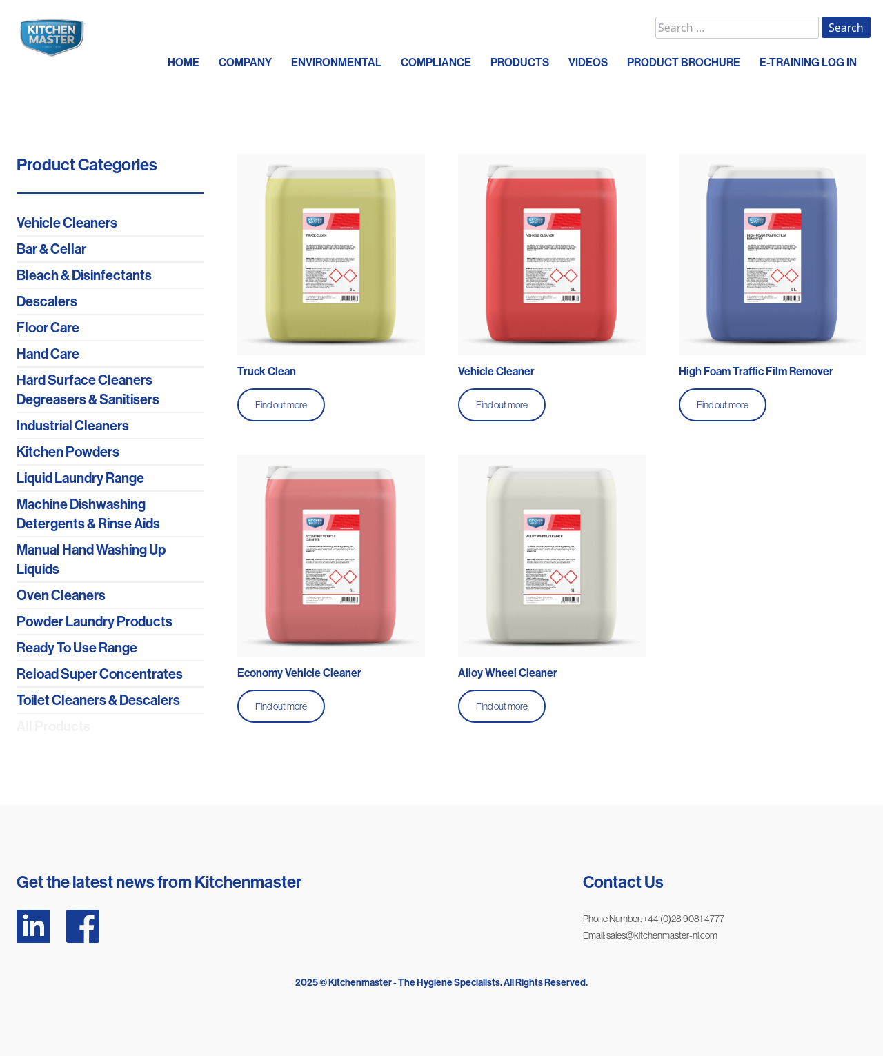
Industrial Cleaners (73, 425)
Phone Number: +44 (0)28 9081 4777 (653, 918)
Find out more (281, 404)
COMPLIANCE (436, 62)
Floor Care (48, 327)
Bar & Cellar (51, 249)
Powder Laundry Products (94, 621)
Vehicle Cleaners (67, 223)
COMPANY (245, 62)
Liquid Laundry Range (80, 478)
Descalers (47, 301)
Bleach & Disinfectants (84, 275)
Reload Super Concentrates (100, 674)
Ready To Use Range (77, 647)
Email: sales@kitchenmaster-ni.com (650, 935)
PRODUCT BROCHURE (683, 62)
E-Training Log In (808, 62)
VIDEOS (588, 62)
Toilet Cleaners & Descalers (98, 700)
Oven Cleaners (61, 595)
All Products (53, 726)
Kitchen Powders (68, 452)
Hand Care (48, 354)
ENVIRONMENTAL (336, 62)
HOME (183, 62)
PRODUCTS (519, 62)
